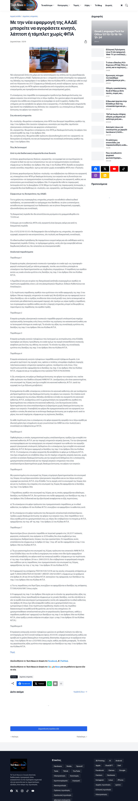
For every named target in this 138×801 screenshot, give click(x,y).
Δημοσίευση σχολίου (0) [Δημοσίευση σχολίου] (48, 729)
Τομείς (76, 5)
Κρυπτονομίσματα (60, 781)
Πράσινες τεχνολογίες (62, 790)
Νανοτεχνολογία (60, 785)
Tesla (56, 771)
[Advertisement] (106, 231)
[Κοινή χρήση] (84, 41)
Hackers (99, 775)
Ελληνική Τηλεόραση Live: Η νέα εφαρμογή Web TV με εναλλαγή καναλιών (115, 52)
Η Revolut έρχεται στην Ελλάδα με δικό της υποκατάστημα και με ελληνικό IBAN (116, 103)
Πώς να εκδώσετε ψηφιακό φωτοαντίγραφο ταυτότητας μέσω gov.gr (114, 155)
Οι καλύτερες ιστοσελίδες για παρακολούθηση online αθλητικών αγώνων (116, 142)
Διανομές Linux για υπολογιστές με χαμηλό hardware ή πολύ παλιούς (116, 129)
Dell (119, 765)
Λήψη (87, 5)
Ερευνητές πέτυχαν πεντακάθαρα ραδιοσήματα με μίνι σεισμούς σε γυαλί (115, 78)
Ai (110, 761)
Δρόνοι (118, 785)
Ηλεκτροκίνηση (59, 776)
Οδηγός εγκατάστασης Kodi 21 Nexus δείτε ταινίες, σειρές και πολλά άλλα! (116, 90)
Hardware (58, 766)
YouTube (76, 771)
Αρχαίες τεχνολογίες (103, 785)
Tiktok (65, 771)
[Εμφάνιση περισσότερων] (61, 683)
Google (122, 770)
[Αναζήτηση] (125, 5)
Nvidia (69, 766)
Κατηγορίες (63, 5)
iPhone (120, 780)
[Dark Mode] (120, 5)
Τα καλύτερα (46, 5)
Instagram (100, 780)
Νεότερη (15, 737)
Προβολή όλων (79, 692)
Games (111, 770)
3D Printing (100, 761)
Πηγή (12, 652)
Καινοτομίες (74, 776)
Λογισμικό (76, 781)
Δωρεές (108, 5)
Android (119, 761)
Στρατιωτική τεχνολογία (62, 795)
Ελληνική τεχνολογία (103, 790)
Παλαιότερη (81, 737)
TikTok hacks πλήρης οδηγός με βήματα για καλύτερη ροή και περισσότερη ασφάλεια (116, 116)
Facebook (52, 661)
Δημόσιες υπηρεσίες (30, 16)
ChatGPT (109, 765)
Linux (111, 780)
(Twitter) (63, 661)
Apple (98, 765)
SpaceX (79, 766)
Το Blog (98, 5)
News (57, 666)
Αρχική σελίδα (15, 16)
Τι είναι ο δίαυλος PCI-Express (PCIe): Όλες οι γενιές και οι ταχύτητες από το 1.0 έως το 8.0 (117, 65)
